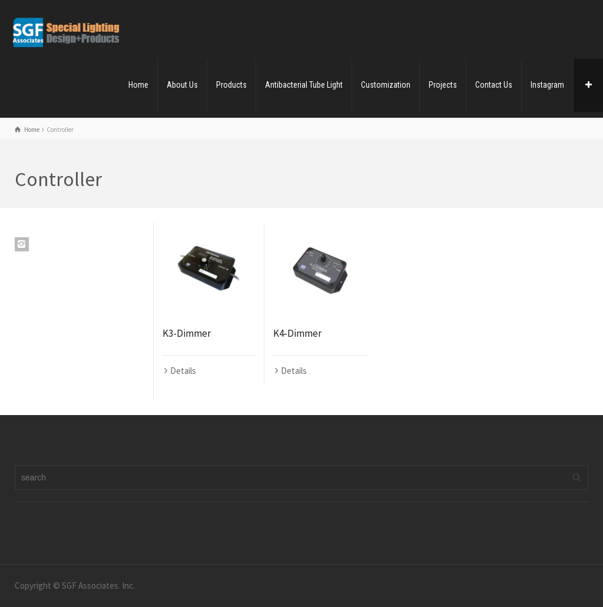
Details (183, 370)
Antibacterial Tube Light (304, 84)
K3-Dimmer (187, 333)
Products (231, 84)
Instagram (547, 84)
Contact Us (493, 84)
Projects (443, 84)
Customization (385, 84)
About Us (182, 84)
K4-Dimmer (297, 333)
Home (138, 84)
